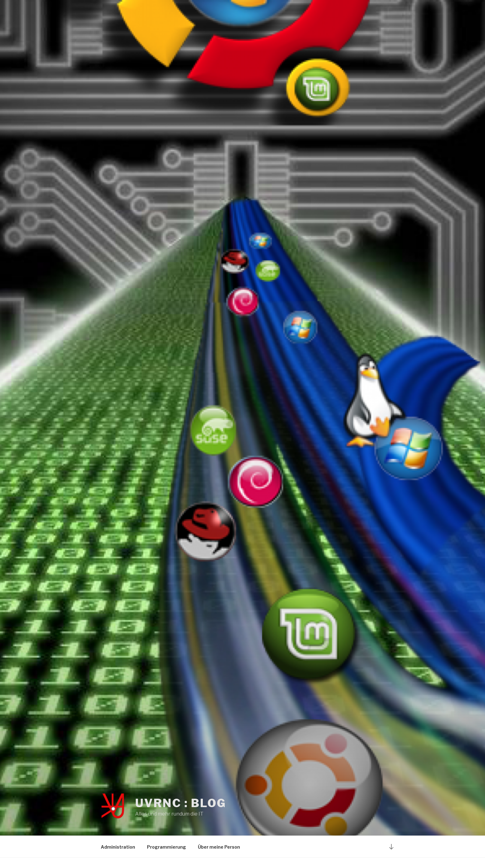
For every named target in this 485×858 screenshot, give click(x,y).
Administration (118, 847)
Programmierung (166, 847)
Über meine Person (219, 847)
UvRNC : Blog (180, 803)
